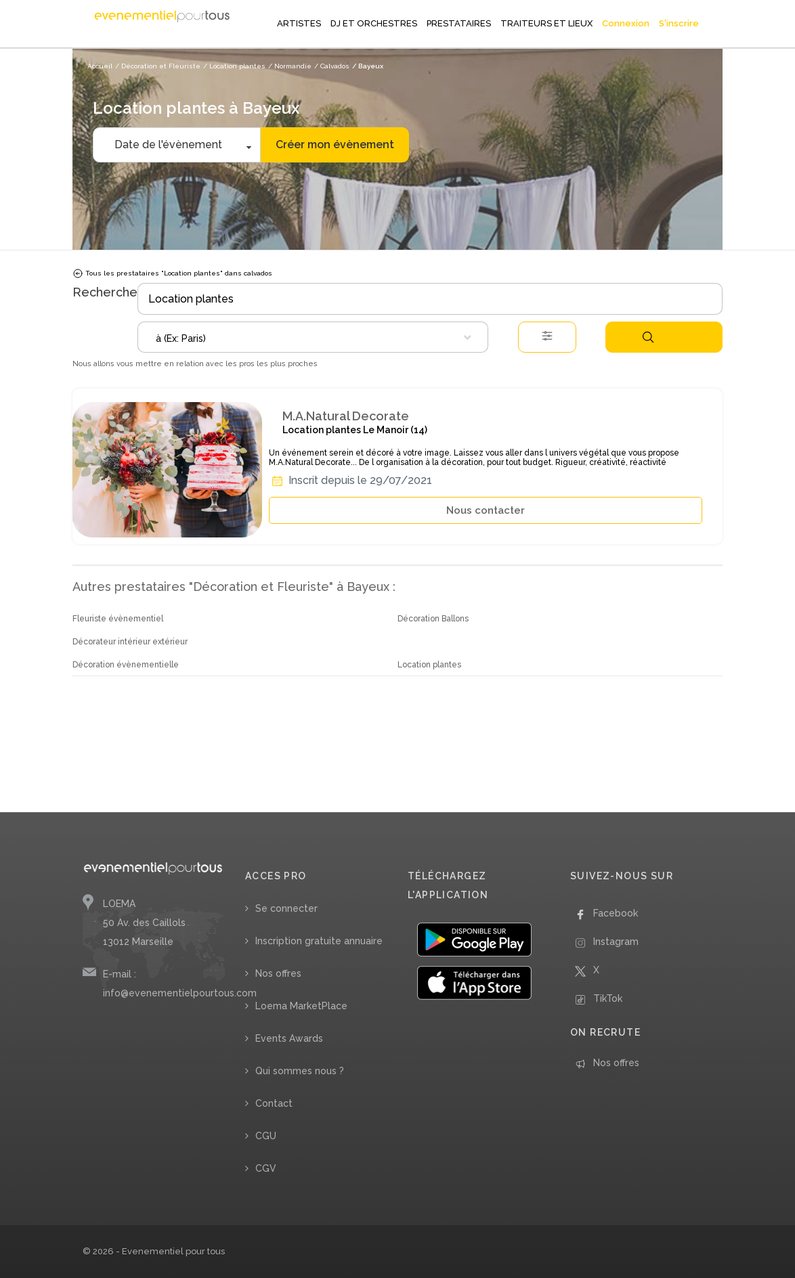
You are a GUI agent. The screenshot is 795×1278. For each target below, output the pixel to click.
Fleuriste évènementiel (117, 618)
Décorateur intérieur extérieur (130, 641)
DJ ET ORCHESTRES (373, 23)
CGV (265, 1168)
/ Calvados (331, 66)
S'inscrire (679, 23)
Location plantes (429, 664)
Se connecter (286, 908)
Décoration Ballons (433, 618)
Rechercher (648, 337)
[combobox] (312, 337)
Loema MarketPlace (301, 1005)
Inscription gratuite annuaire (319, 940)
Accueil (99, 66)
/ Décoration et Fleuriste (157, 66)
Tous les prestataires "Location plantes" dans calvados (172, 273)
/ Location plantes (234, 66)
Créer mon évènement (335, 144)
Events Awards (289, 1038)
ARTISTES (299, 23)
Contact (274, 1103)
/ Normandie (289, 66)
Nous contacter (485, 510)
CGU (265, 1135)
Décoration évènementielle (125, 664)
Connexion (625, 23)
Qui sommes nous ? (299, 1070)
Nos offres (278, 973)
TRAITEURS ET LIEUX (546, 23)
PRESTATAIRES (459, 23)
